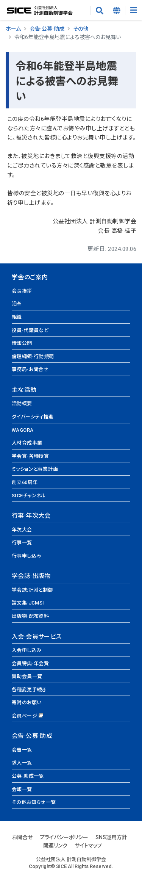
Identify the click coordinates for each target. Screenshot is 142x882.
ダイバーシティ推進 (33, 417)
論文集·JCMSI (28, 603)
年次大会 (22, 530)
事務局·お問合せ (30, 369)
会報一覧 (22, 789)
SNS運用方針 (111, 837)
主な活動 (24, 389)
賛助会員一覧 (27, 676)
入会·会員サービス (37, 636)
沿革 (17, 304)
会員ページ (24, 716)
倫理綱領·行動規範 (33, 356)
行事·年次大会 (31, 515)
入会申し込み (26, 650)
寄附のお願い (26, 702)
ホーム (13, 29)
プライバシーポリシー (64, 837)
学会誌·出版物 (31, 576)
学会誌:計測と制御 (32, 590)
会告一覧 (22, 750)
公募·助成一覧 (28, 776)
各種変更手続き (29, 689)
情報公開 (22, 343)
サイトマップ (88, 846)
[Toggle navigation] (133, 10)
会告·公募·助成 (47, 29)
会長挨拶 (22, 291)
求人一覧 (22, 763)
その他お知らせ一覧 (34, 802)
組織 (17, 317)
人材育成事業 (27, 443)
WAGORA (22, 430)
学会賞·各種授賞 (30, 456)
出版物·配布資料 (30, 616)
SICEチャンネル (29, 495)
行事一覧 (22, 542)
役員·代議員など (30, 330)
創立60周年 (24, 482)
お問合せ (22, 837)
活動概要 (22, 403)
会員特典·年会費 (30, 663)
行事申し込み (26, 556)
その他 (80, 29)
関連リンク (55, 846)
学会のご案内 (30, 277)
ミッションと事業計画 (35, 469)
